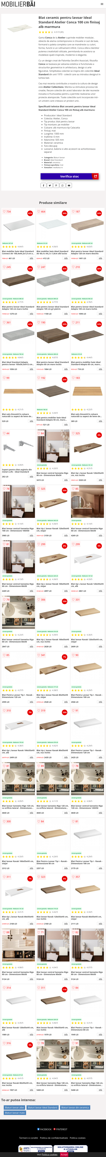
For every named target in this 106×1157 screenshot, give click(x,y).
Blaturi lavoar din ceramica (75, 1107)
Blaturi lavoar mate (15, 1112)
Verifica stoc (79, 176)
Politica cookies (78, 1137)
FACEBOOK (44, 1129)
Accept (64, 1154)
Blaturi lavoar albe (14, 1107)
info (31, 258)
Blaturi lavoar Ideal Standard (42, 1107)
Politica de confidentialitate (54, 1137)
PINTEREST (60, 1129)
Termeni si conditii (28, 1137)
